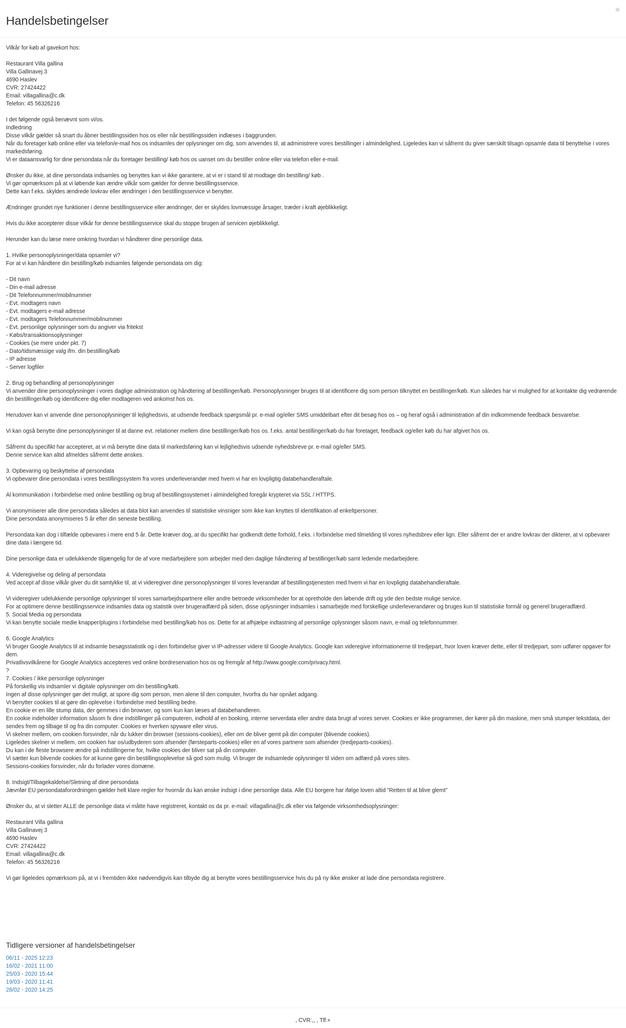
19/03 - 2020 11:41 (29, 981)
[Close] (617, 9)
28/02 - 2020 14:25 (29, 989)
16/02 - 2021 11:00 (29, 966)
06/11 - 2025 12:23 (29, 958)
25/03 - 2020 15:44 (29, 974)
